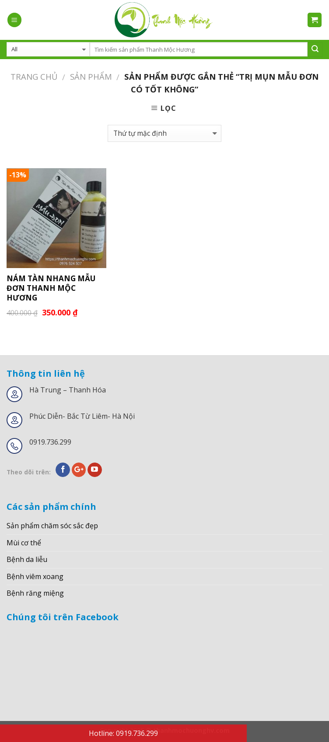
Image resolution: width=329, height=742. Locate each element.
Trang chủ (33, 76)
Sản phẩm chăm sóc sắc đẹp (52, 525)
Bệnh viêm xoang (35, 576)
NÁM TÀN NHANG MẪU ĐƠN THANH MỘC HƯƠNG (51, 288)
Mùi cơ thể (24, 543)
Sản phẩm (91, 76)
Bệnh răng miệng (35, 593)
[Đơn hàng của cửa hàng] (164, 133)
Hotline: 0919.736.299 (123, 733)
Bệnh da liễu (27, 559)
